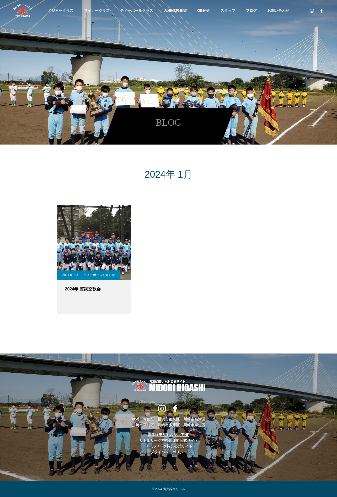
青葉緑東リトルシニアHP (168, 435)
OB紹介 (203, 10)
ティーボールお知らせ (99, 275)
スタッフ (228, 10)
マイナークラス (97, 10)
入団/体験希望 (175, 10)
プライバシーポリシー (168, 452)
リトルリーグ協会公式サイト (168, 446)
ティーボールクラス (136, 10)
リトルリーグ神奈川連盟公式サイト (168, 440)
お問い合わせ (278, 10)
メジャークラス (60, 10)
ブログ (251, 10)
